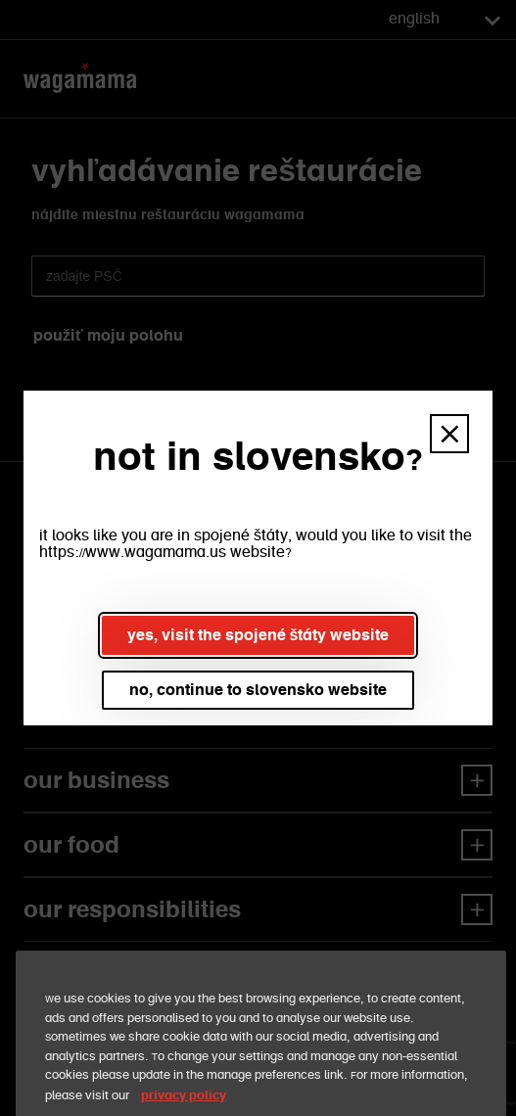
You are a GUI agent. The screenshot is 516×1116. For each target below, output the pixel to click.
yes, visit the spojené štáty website (258, 635)
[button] (449, 433)
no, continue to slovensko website (258, 689)
